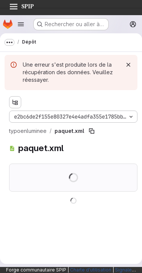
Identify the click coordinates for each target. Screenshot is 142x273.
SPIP (21, 5)
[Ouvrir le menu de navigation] (21, 24)
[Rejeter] (128, 64)
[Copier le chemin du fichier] (92, 131)
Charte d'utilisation (90, 270)
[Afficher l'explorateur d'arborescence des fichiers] (15, 102)
